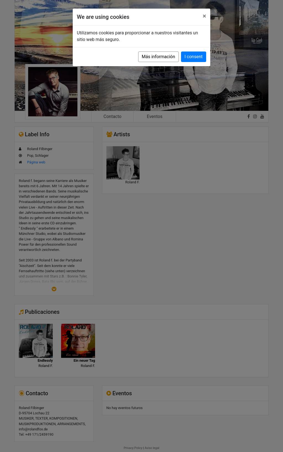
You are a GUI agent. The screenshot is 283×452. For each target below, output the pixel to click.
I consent (194, 56)
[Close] (204, 16)
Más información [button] (158, 56)
